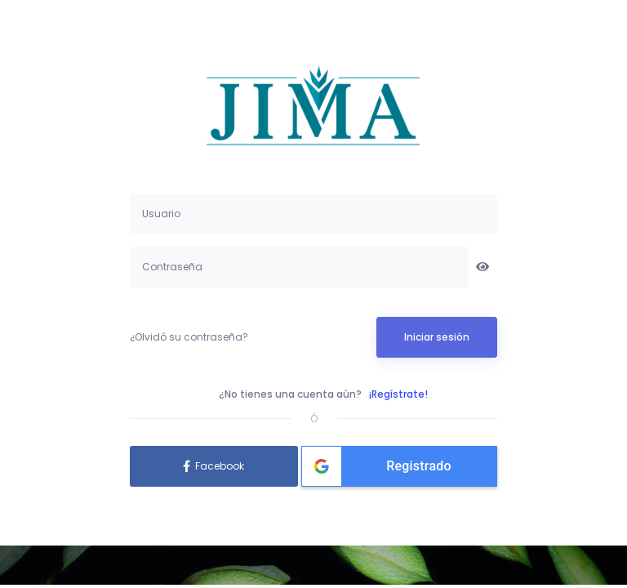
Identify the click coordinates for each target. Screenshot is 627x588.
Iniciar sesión (436, 337)
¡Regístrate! (398, 394)
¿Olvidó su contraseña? (189, 337)
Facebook (219, 466)
